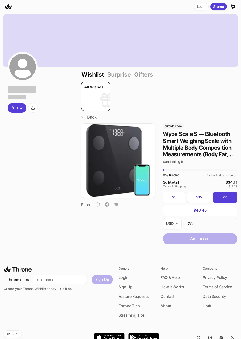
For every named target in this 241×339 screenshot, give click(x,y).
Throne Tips (129, 305)
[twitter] (116, 205)
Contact (167, 296)
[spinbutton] (210, 223)
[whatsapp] (97, 205)
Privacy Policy (215, 277)
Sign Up (102, 279)
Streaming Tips (132, 315)
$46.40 (199, 209)
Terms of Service (217, 287)
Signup (218, 6)
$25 (225, 196)
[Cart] (233, 6)
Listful (208, 305)
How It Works (172, 287)
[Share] (33, 108)
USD (13, 334)
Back (89, 117)
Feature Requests (134, 296)
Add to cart (200, 238)
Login (201, 6)
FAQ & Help (170, 277)
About (166, 305)
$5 (174, 196)
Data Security (214, 296)
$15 (199, 196)
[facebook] (107, 205)
